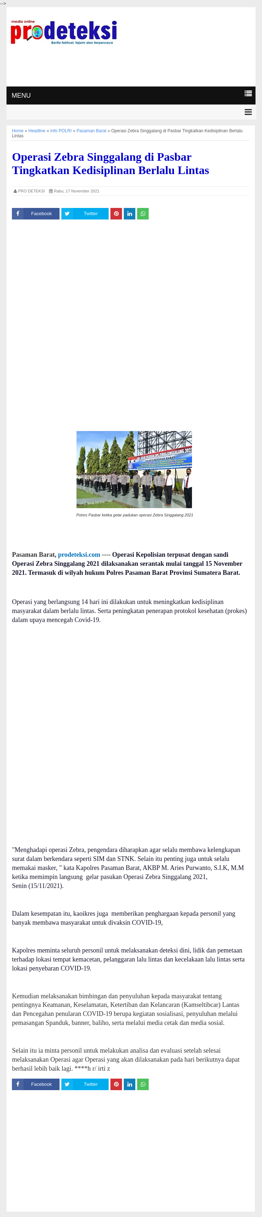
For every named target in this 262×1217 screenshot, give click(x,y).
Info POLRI (60, 130)
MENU (21, 95)
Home (17, 130)
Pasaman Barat (91, 130)
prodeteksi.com (79, 554)
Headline (37, 130)
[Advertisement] (131, 64)
